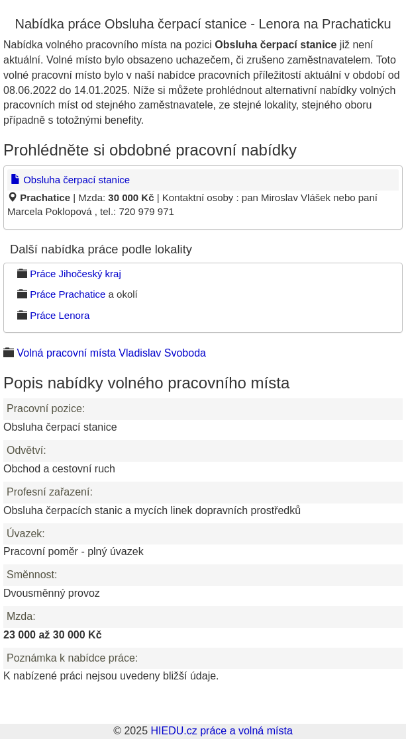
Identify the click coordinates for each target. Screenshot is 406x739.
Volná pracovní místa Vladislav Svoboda (111, 353)
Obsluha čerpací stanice (70, 179)
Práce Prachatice (67, 294)
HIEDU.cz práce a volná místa (221, 730)
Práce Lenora (59, 315)
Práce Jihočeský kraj (75, 273)
